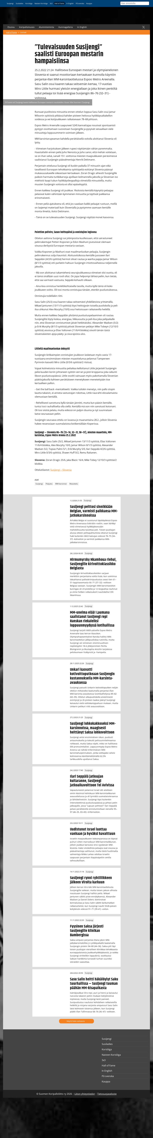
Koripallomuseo (26, 27)
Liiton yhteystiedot (84, 1093)
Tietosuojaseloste (107, 1093)
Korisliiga (28, 3)
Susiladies (19, 3)
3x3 (51, 3)
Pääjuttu (49, 484)
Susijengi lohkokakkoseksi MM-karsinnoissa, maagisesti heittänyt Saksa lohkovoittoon (93, 728)
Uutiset (23, 32)
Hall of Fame (59, 3)
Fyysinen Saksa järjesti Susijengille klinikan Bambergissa (87, 930)
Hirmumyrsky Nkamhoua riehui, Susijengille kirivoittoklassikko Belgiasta (93, 564)
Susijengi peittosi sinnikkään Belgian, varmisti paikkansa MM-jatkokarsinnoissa (94, 511)
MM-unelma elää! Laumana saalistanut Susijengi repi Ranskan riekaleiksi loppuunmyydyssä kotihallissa (92, 619)
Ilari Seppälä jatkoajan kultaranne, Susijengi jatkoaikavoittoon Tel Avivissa (92, 780)
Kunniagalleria (66, 27)
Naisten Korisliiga (41, 3)
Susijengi (10, 3)
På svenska (80, 3)
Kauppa (89, 3)
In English (70, 3)
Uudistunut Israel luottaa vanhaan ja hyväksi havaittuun (92, 831)
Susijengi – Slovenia (61, 469)
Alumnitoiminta (46, 27)
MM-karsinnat (61, 484)
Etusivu (11, 27)
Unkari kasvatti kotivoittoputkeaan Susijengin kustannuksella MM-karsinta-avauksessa (92, 676)
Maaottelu (74, 484)
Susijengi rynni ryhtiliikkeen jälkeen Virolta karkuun (91, 880)
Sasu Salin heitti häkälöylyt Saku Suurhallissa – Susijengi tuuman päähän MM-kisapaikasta (94, 983)
